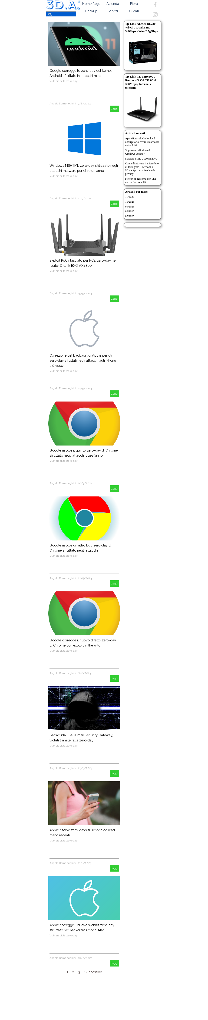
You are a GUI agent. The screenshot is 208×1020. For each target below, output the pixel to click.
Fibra (134, 4)
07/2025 (129, 216)
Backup (91, 11)
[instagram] (155, 14)
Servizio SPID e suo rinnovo (141, 158)
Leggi (114, 108)
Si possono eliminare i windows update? (137, 152)
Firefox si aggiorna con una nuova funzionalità (140, 180)
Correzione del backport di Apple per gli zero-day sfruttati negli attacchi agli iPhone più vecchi (83, 360)
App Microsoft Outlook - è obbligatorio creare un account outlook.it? (142, 142)
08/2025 (129, 211)
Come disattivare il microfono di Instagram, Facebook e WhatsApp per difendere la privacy (142, 169)
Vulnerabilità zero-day (64, 81)
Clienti (134, 11)
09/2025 (129, 206)
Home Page (91, 4)
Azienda (112, 4)
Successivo (93, 972)
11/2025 (129, 196)
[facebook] (155, 4)
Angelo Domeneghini (63, 103)
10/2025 (129, 201)
